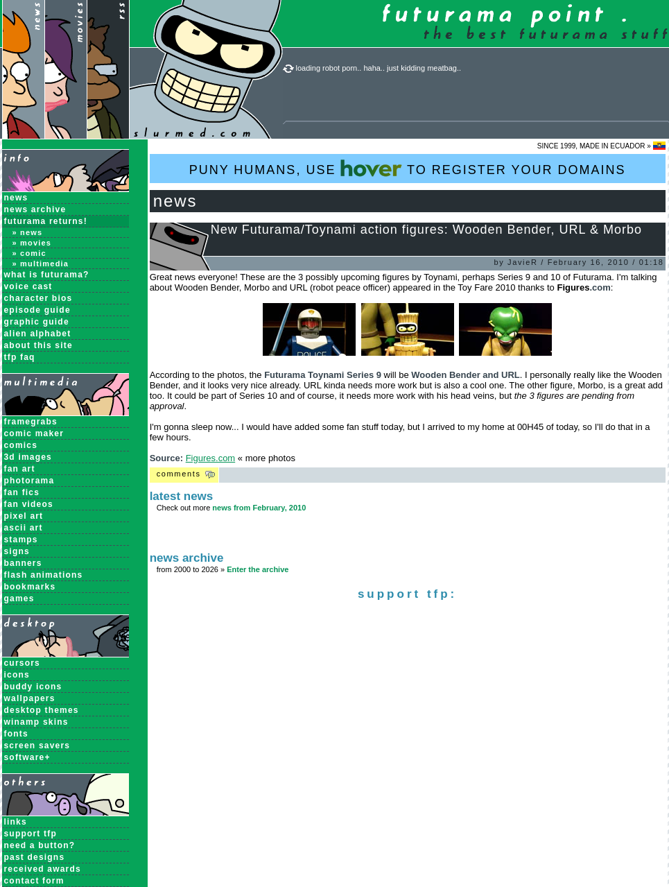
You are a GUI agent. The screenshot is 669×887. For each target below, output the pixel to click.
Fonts (16, 734)
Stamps (21, 539)
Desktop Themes (41, 710)
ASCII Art (23, 528)
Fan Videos (28, 504)
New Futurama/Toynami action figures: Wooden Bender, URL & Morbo (426, 229)
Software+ (27, 757)
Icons (17, 675)
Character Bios (38, 298)
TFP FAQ (19, 357)
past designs (34, 857)
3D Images (28, 457)
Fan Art (19, 469)
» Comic (29, 253)
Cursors (22, 663)
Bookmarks (30, 587)
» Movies (32, 243)
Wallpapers (29, 698)
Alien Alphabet (37, 333)
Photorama (29, 480)
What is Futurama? (46, 274)
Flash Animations (43, 575)
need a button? (40, 845)
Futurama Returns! (45, 221)
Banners (23, 563)
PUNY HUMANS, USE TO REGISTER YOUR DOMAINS (407, 168)
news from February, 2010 (259, 507)
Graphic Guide (36, 322)
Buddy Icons (33, 686)
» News (27, 232)
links (15, 822)
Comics (21, 445)
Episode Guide (37, 310)
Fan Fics (22, 492)
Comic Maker (34, 433)
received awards (42, 869)
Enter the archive (257, 569)
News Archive (35, 209)
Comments (179, 474)
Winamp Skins (36, 722)
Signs (17, 551)
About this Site (38, 345)
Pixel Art (24, 516)
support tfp (31, 833)
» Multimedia (40, 263)
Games (19, 598)
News (16, 198)
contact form (34, 881)
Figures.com (211, 458)
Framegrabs (31, 422)
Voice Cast (28, 286)
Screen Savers (37, 745)
